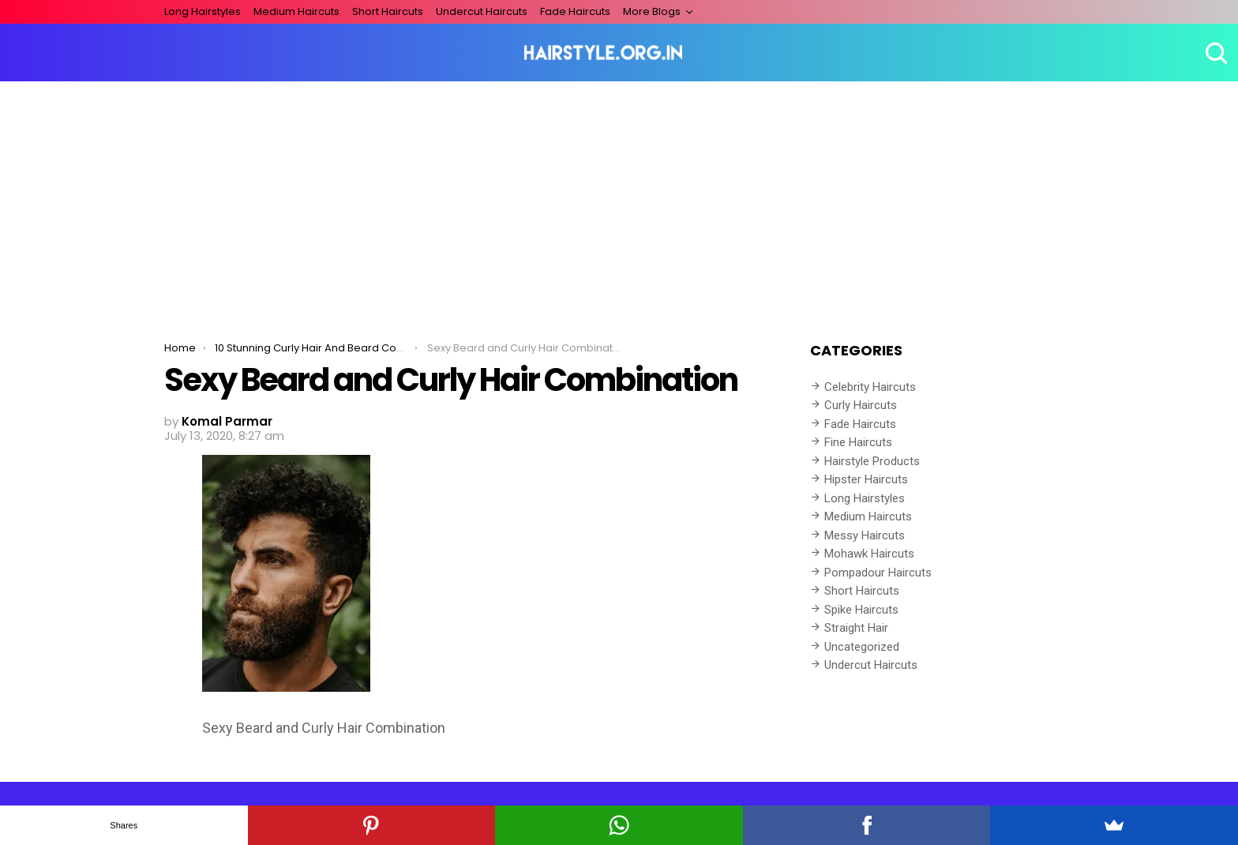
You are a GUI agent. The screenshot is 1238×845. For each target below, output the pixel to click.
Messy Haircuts (864, 535)
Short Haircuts (387, 11)
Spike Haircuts (861, 610)
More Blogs (652, 11)
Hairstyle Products (872, 461)
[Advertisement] (619, 199)
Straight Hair (856, 628)
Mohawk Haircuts (869, 553)
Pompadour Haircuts (878, 572)
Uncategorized (861, 647)
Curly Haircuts (860, 405)
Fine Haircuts (858, 442)
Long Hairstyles (202, 11)
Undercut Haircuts (481, 11)
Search (1214, 53)
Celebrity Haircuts (870, 387)
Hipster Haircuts (866, 479)
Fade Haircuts (575, 11)
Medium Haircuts (296, 11)
